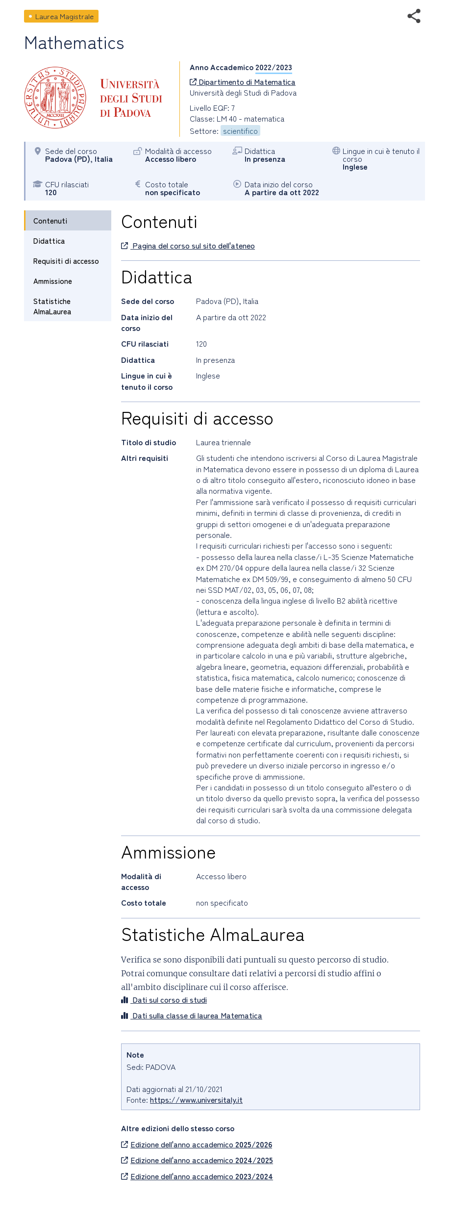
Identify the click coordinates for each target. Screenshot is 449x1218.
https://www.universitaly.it (196, 1099)
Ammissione (52, 281)
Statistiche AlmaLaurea (52, 306)
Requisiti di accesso (66, 260)
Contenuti (50, 220)
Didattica (49, 240)
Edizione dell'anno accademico (196, 1144)
